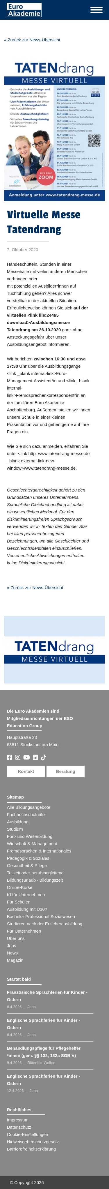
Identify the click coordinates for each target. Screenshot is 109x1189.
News (12, 952)
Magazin (15, 960)
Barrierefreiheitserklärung (31, 1148)
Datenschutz (19, 1127)
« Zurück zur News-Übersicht (32, 39)
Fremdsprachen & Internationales (39, 850)
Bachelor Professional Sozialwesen (41, 916)
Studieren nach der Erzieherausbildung (44, 923)
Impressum (17, 1119)
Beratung (65, 771)
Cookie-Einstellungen (27, 1134)
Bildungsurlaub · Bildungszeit (35, 880)
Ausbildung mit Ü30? (27, 909)
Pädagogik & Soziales (28, 858)
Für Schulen (19, 901)
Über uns (16, 938)
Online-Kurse (20, 887)
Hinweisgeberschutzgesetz (33, 1141)
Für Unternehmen (24, 931)
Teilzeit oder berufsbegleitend (35, 872)
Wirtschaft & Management (32, 843)
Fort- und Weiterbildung (29, 836)
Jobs (11, 945)
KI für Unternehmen (26, 894)
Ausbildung (17, 821)
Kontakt (26, 771)
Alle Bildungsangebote (28, 807)
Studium (15, 829)
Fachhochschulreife (26, 814)
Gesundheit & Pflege (27, 865)
